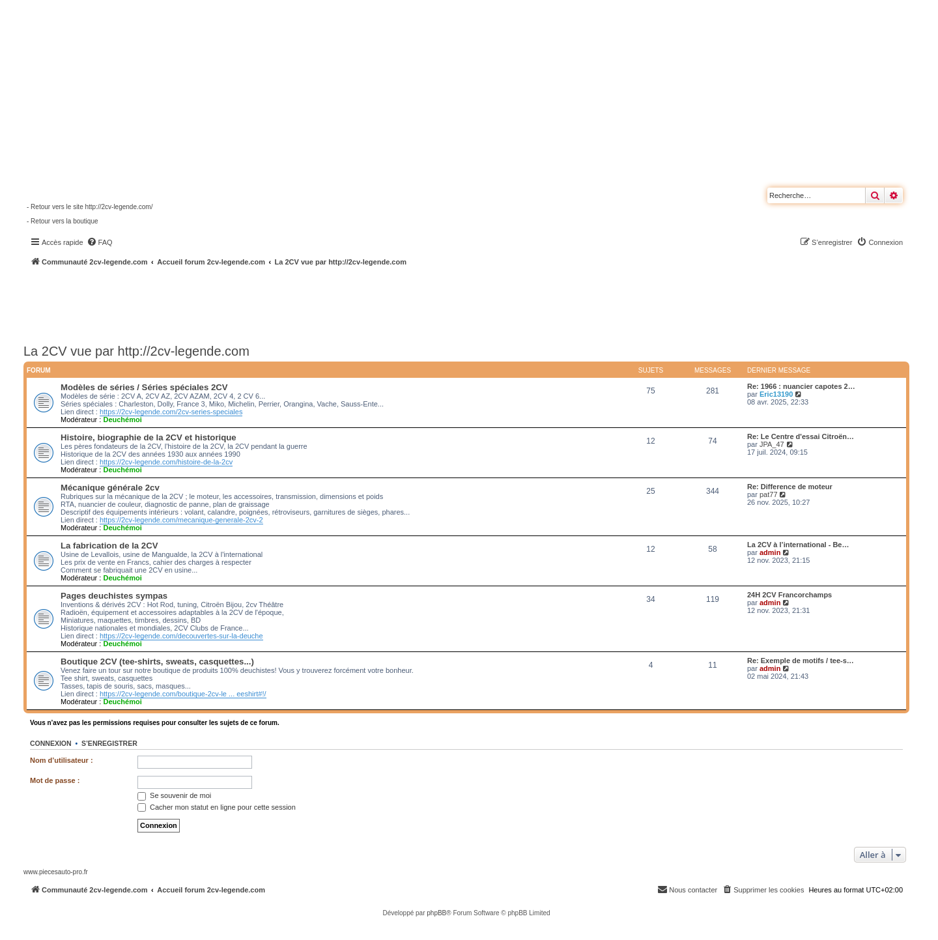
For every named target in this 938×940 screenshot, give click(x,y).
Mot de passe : (54, 780)
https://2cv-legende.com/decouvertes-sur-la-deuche (181, 636)
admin (770, 552)
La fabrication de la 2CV (109, 545)
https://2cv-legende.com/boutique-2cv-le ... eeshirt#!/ (183, 694)
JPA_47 (772, 444)
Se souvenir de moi (174, 795)
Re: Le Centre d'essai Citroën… (800, 436)
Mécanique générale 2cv (110, 487)
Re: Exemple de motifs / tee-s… (800, 660)
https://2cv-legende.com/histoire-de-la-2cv (166, 462)
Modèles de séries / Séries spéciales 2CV (144, 387)
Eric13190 (776, 394)
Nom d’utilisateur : (61, 760)
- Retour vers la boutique (62, 221)
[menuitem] (100, 242)
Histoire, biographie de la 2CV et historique (148, 437)
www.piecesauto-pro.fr (55, 872)
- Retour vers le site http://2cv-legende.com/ (89, 206)
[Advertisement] (349, 303)
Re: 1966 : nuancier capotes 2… (801, 386)
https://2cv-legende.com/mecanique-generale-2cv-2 (181, 520)
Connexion (51, 743)
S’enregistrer (109, 743)
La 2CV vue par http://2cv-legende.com (136, 351)
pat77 (769, 494)
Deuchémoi (122, 419)
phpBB (436, 913)
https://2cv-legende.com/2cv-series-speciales (171, 412)
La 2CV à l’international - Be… (798, 544)
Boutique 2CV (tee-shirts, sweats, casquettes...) (157, 661)
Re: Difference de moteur (789, 487)
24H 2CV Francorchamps (789, 595)
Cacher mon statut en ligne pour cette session (216, 807)
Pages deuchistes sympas (114, 596)
